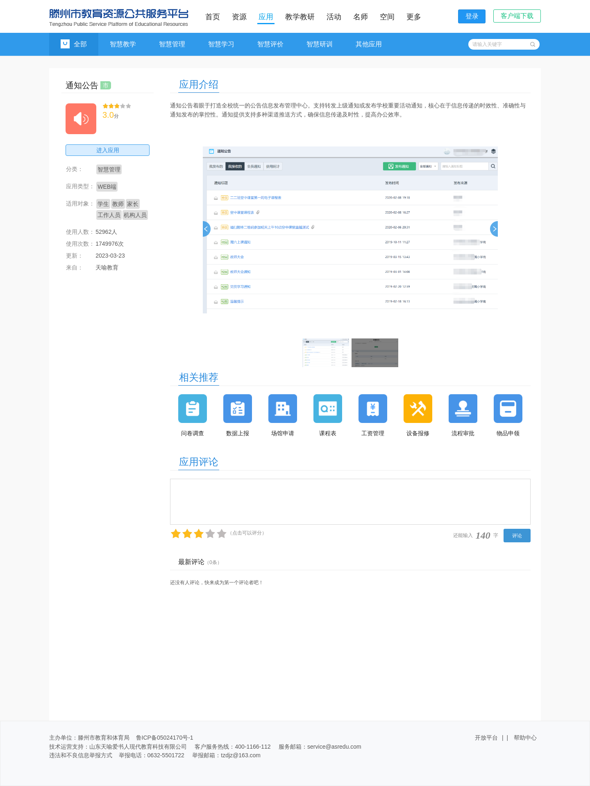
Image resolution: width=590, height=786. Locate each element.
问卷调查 (192, 433)
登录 (472, 16)
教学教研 (300, 17)
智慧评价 (270, 44)
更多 (413, 17)
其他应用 (369, 44)
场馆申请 (282, 433)
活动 (334, 17)
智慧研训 (319, 44)
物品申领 (508, 433)
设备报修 (417, 433)
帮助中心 (525, 737)
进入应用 (107, 150)
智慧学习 (221, 44)
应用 (266, 17)
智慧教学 (123, 44)
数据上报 (237, 433)
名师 (360, 17)
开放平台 (486, 737)
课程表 (327, 433)
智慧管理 (172, 44)
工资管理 (372, 433)
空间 (387, 17)
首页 (212, 17)
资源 (239, 17)
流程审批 (463, 433)
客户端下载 (517, 15)
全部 (74, 43)
